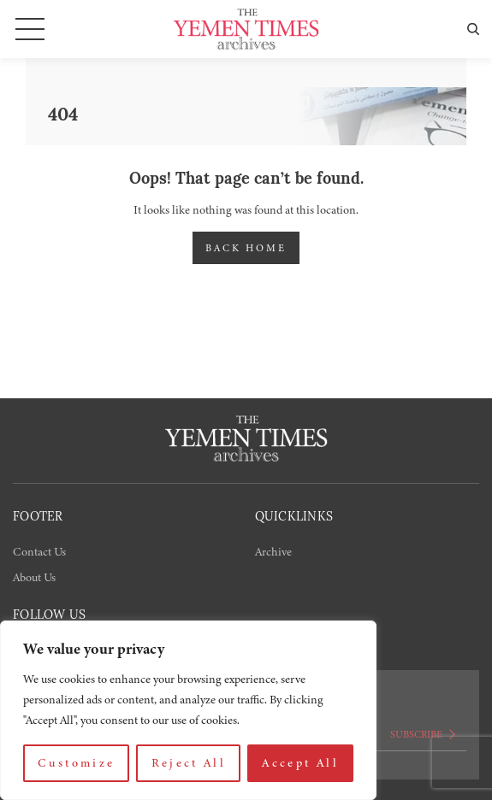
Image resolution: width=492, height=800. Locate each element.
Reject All (189, 763)
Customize (76, 763)
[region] (188, 710)
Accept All (300, 763)
